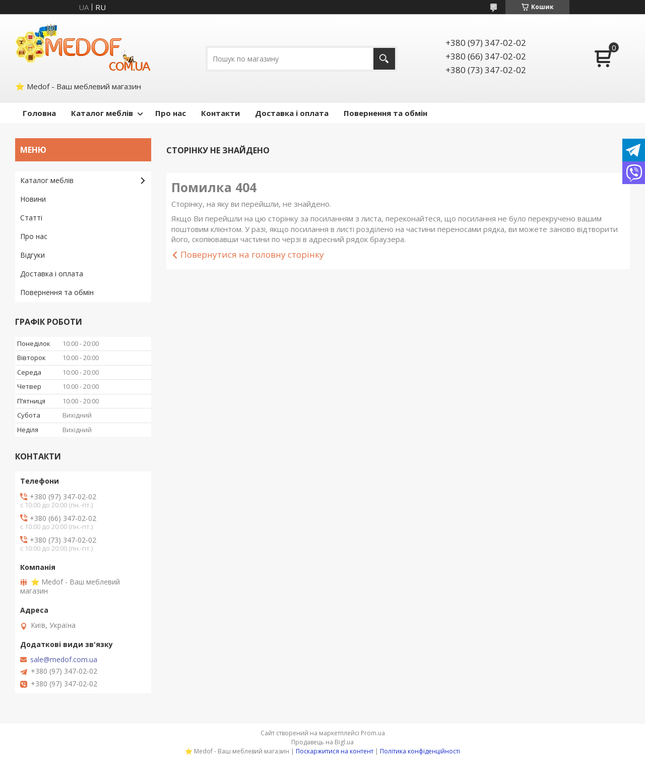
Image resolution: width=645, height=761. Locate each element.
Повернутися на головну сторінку (252, 254)
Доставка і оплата (292, 113)
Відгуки (32, 255)
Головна (39, 113)
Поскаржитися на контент (334, 751)
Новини (33, 199)
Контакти (220, 113)
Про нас (170, 113)
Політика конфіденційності (420, 751)
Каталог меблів (102, 113)
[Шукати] (384, 59)
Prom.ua (373, 733)
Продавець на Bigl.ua (322, 742)
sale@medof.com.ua (63, 659)
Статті (31, 217)
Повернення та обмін (385, 113)
